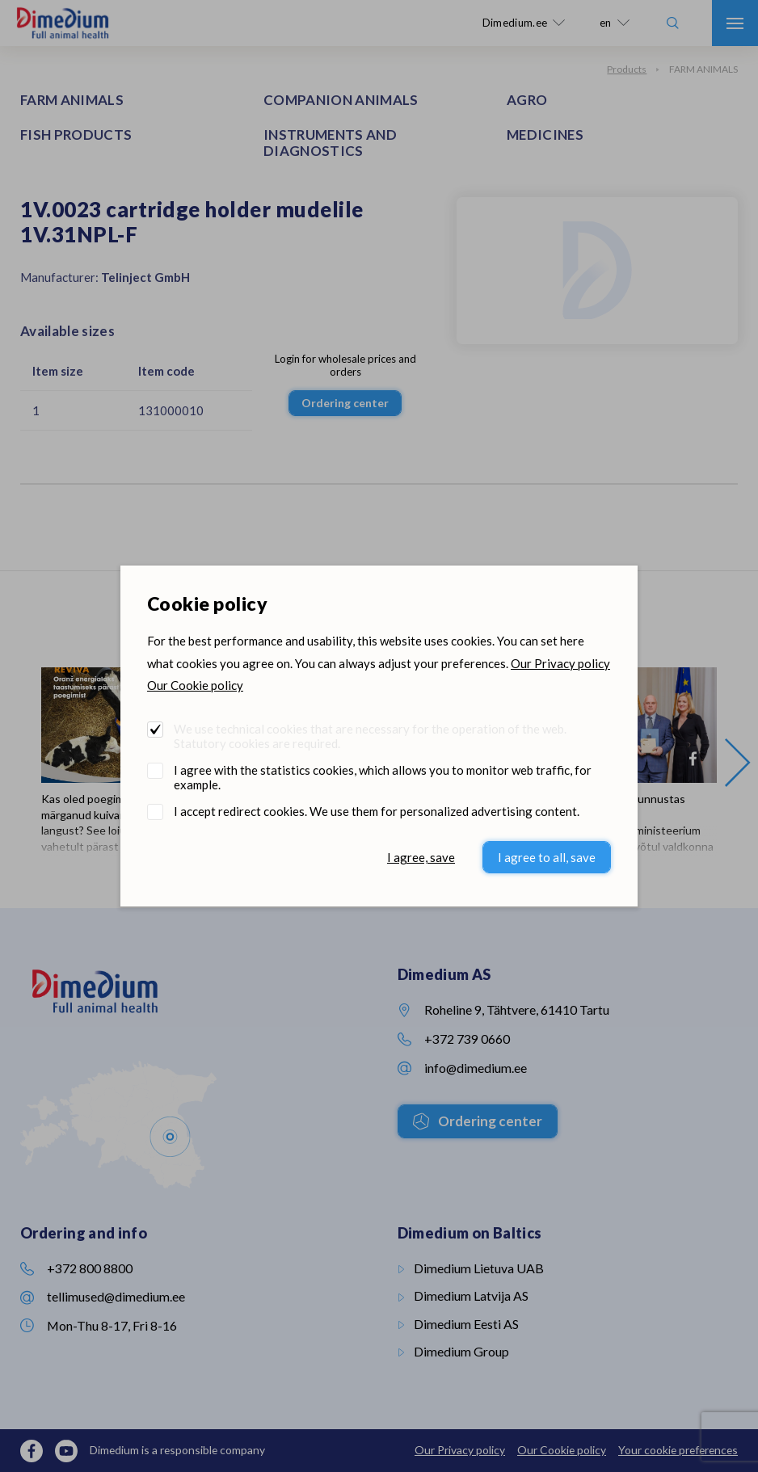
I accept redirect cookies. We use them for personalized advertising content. (376, 811)
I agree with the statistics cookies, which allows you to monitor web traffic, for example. (383, 777)
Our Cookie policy (195, 685)
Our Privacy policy (560, 663)
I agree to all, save (547, 857)
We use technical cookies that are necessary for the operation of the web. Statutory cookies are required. (370, 736)
